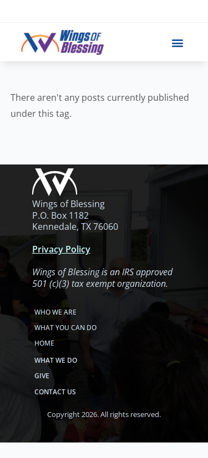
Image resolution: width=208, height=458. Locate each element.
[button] (178, 42)
